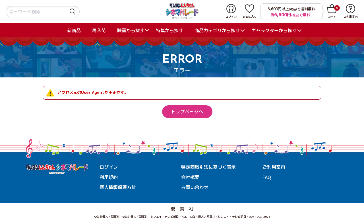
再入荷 (99, 30)
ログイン (109, 167)
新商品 (74, 30)
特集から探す (169, 30)
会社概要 (190, 177)
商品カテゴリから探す (217, 30)
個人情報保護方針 (118, 187)
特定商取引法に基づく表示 (208, 167)
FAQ (266, 177)
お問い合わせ (194, 187)
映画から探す (130, 30)
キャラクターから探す (274, 30)
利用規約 (109, 177)
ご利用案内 (273, 167)
